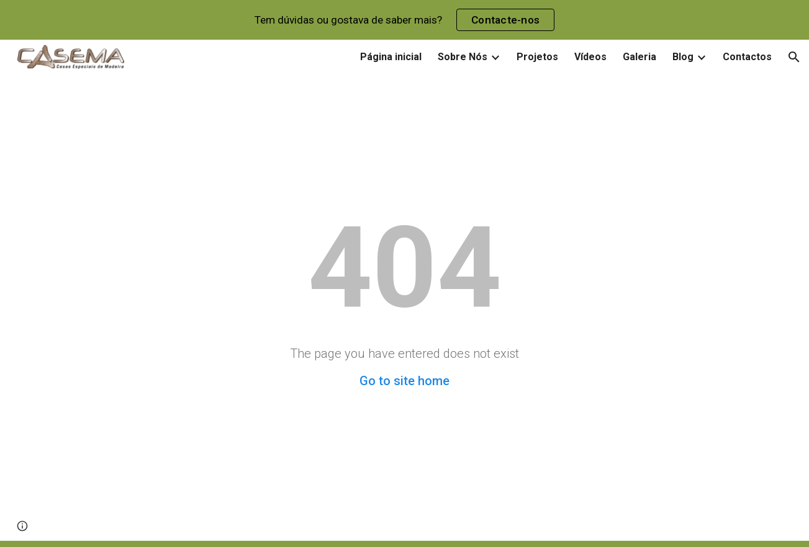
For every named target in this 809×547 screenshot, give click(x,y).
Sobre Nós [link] (462, 57)
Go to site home (404, 380)
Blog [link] (683, 57)
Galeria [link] (639, 57)
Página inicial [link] (391, 57)
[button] (794, 57)
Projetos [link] (537, 57)
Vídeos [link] (590, 57)
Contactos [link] (747, 57)
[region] (404, 20)
